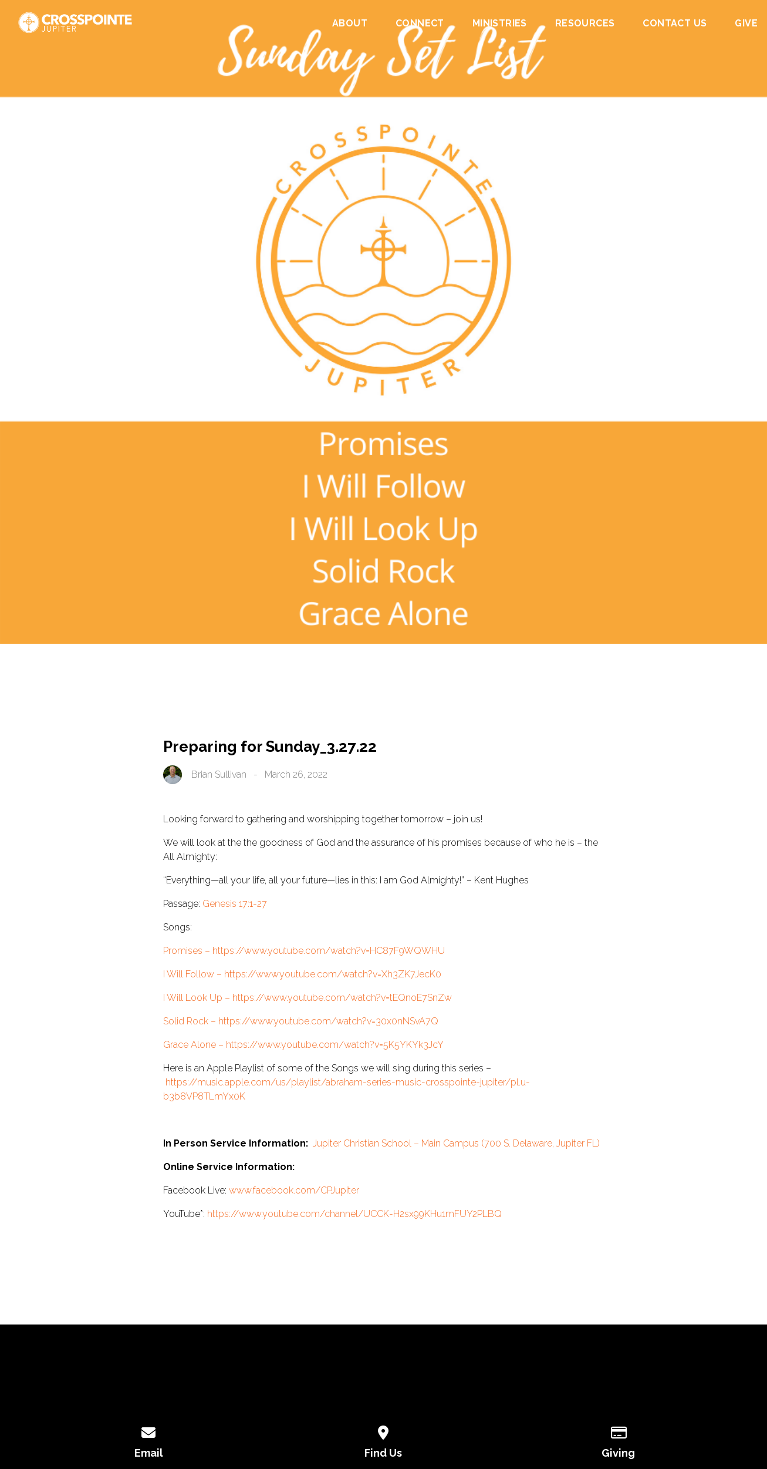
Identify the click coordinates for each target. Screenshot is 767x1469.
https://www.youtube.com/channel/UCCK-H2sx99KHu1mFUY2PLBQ (354, 1213)
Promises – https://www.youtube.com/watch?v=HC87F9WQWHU (304, 950)
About (349, 24)
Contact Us (675, 24)
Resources (585, 24)
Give (746, 24)
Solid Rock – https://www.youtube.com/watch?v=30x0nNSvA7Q (300, 1021)
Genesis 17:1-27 (234, 903)
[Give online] (619, 1431)
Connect (420, 24)
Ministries (499, 24)
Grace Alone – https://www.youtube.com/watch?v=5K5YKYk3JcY (303, 1044)
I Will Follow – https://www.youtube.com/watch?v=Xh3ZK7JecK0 (302, 974)
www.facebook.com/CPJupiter (294, 1190)
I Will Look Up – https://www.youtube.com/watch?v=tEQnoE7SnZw (307, 997)
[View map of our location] (384, 1431)
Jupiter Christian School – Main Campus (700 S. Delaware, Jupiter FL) (456, 1143)
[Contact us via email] (149, 1431)
